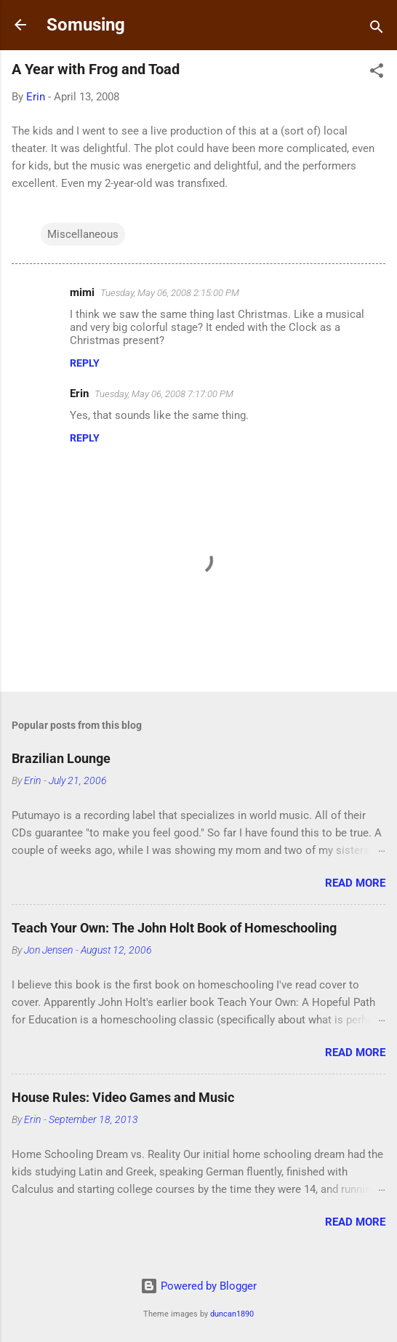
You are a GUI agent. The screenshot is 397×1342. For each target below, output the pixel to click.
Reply (85, 363)
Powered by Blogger (198, 1286)
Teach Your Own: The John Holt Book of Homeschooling (174, 927)
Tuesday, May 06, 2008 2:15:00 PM (169, 292)
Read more (355, 883)
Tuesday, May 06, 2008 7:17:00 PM (164, 393)
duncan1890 (232, 1314)
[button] (376, 73)
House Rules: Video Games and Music (123, 1097)
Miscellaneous (83, 234)
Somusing (86, 25)
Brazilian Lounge (61, 758)
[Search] (376, 29)
